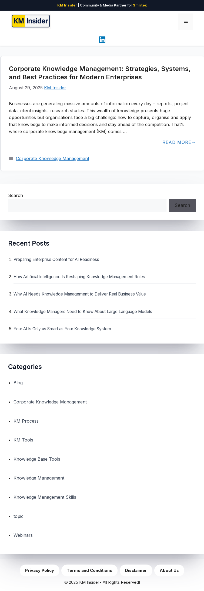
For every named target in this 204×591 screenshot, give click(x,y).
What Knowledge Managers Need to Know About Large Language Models (83, 311)
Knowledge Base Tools (37, 459)
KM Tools (23, 440)
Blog (18, 382)
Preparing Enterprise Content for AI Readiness (56, 259)
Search (15, 195)
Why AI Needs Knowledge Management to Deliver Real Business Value (80, 294)
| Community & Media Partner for (102, 5)
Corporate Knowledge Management (52, 158)
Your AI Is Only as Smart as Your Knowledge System (62, 328)
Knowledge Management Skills (45, 497)
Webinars (23, 535)
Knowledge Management (39, 478)
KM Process (26, 421)
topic (19, 516)
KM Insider (55, 87)
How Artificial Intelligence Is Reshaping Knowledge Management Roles (79, 276)
